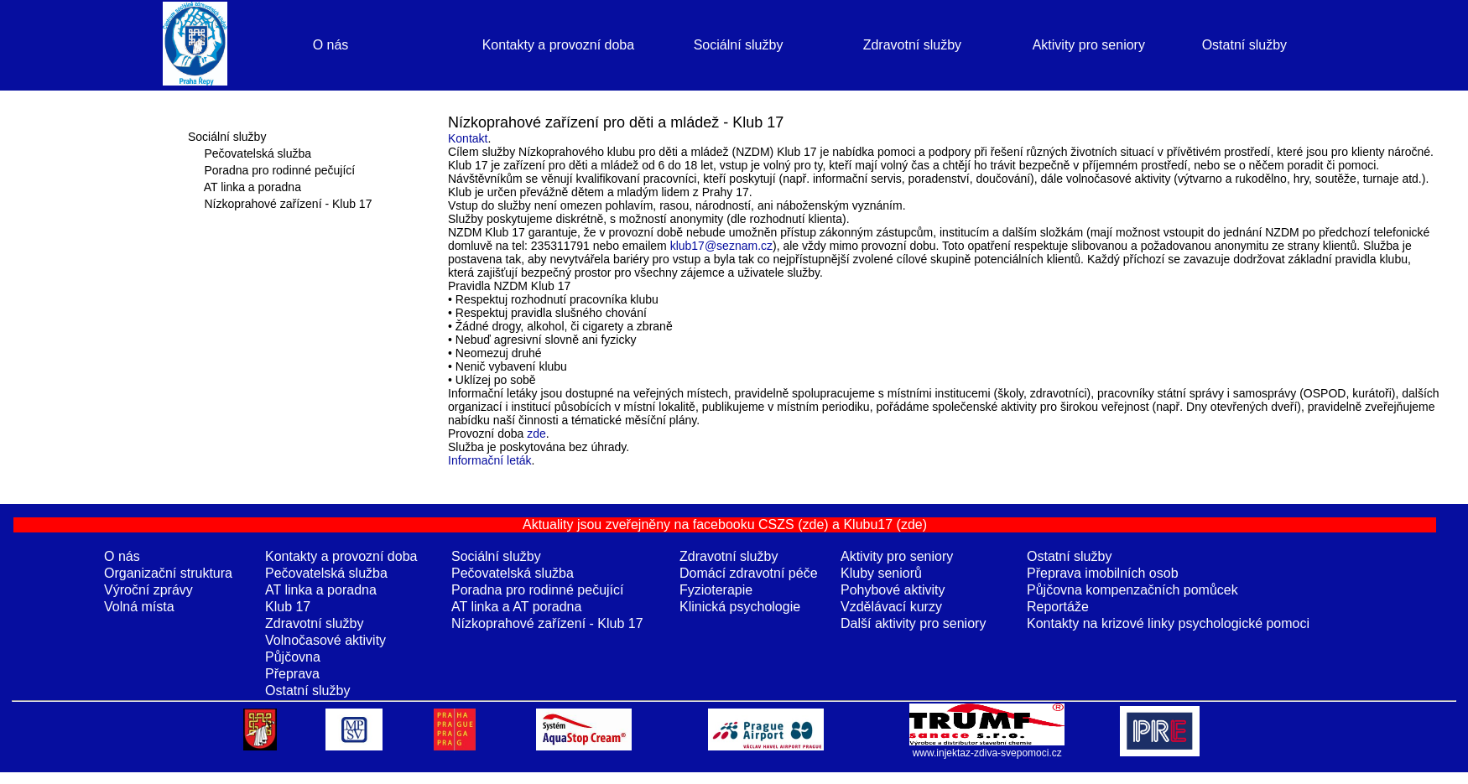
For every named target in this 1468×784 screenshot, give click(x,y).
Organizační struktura (168, 573)
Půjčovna (292, 657)
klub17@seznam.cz (721, 245)
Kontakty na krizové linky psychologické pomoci (1168, 623)
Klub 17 (287, 607)
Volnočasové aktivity (325, 640)
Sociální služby (738, 45)
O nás (331, 45)
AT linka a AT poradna (516, 607)
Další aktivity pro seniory (913, 623)
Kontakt (467, 138)
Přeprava (292, 674)
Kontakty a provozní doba (558, 45)
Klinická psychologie (739, 607)
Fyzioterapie (715, 590)
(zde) (813, 524)
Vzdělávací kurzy (891, 607)
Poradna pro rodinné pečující (279, 170)
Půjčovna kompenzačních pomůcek (1132, 590)
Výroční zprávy (148, 590)
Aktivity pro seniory (1089, 45)
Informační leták (490, 460)
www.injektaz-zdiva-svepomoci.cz (987, 753)
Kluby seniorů (881, 573)
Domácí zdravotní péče (748, 573)
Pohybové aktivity (893, 590)
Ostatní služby (1244, 45)
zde (536, 433)
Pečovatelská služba (257, 153)
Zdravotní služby (912, 45)
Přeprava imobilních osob (1103, 573)
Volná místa (139, 607)
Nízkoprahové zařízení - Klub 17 (288, 203)
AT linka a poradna (252, 187)
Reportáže (1058, 607)
